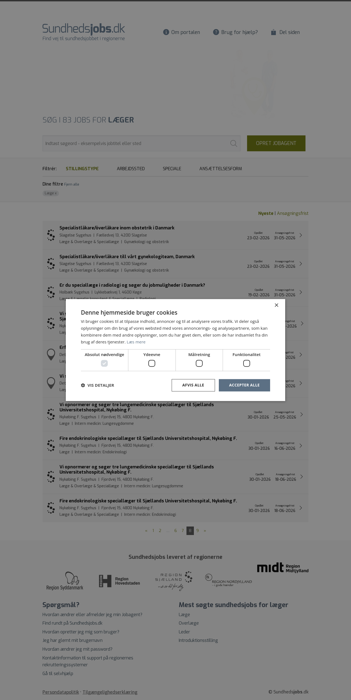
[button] (97, 385)
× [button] (276, 305)
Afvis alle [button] (193, 385)
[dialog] (175, 350)
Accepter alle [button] (244, 385)
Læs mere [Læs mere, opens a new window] (136, 342)
